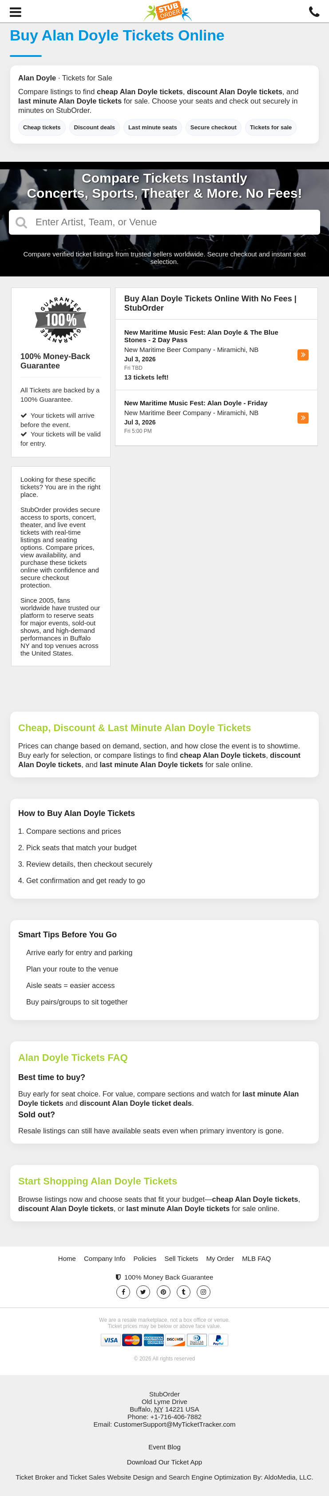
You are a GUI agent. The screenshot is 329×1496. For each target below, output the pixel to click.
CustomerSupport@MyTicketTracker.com (174, 1424)
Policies (145, 1258)
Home (67, 1258)
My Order (220, 1258)
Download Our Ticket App (164, 1462)
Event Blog (164, 1447)
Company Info (104, 1258)
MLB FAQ (256, 1258)
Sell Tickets (181, 1258)
